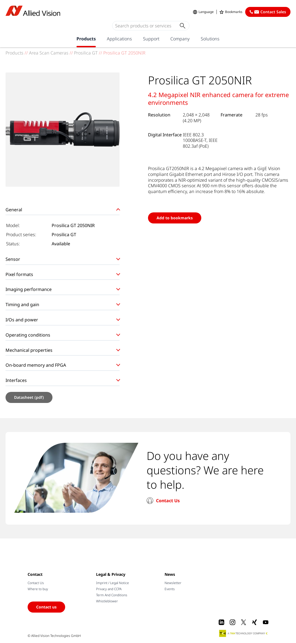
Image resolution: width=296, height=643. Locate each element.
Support (151, 39)
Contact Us (168, 501)
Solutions (210, 39)
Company (180, 39)
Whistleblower (107, 601)
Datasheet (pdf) (29, 397)
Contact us (46, 607)
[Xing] (254, 622)
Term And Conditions (111, 595)
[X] (243, 622)
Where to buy (38, 589)
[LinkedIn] (221, 622)
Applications (119, 39)
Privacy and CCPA (108, 589)
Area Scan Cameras (48, 53)
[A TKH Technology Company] (243, 633)
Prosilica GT (86, 53)
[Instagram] (232, 622)
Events (170, 589)
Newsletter (173, 582)
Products (86, 39)
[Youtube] (265, 622)
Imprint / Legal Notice (112, 582)
